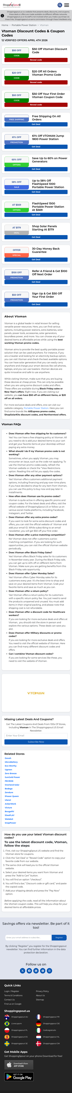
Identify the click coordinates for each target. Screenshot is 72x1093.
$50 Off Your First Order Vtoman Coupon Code (48, 95)
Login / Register (11, 991)
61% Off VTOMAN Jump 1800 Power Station (48, 137)
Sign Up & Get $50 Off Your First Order (47, 295)
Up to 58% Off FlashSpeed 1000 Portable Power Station (48, 184)
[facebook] (29, 970)
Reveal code (36, 60)
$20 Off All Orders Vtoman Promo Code (46, 73)
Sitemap (40, 999)
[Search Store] (59, 5)
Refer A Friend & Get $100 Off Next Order (49, 272)
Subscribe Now (36, 742)
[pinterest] (42, 970)
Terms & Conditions (13, 995)
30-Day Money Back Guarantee (46, 250)
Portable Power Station (24, 25)
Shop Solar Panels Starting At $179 (44, 228)
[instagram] (49, 970)
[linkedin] (36, 970)
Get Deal (36, 124)
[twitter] (22, 970)
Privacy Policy (42, 991)
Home (5, 25)
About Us (40, 995)
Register (59, 937)
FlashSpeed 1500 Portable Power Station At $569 (48, 207)
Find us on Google (12, 1004)
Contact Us (9, 999)
